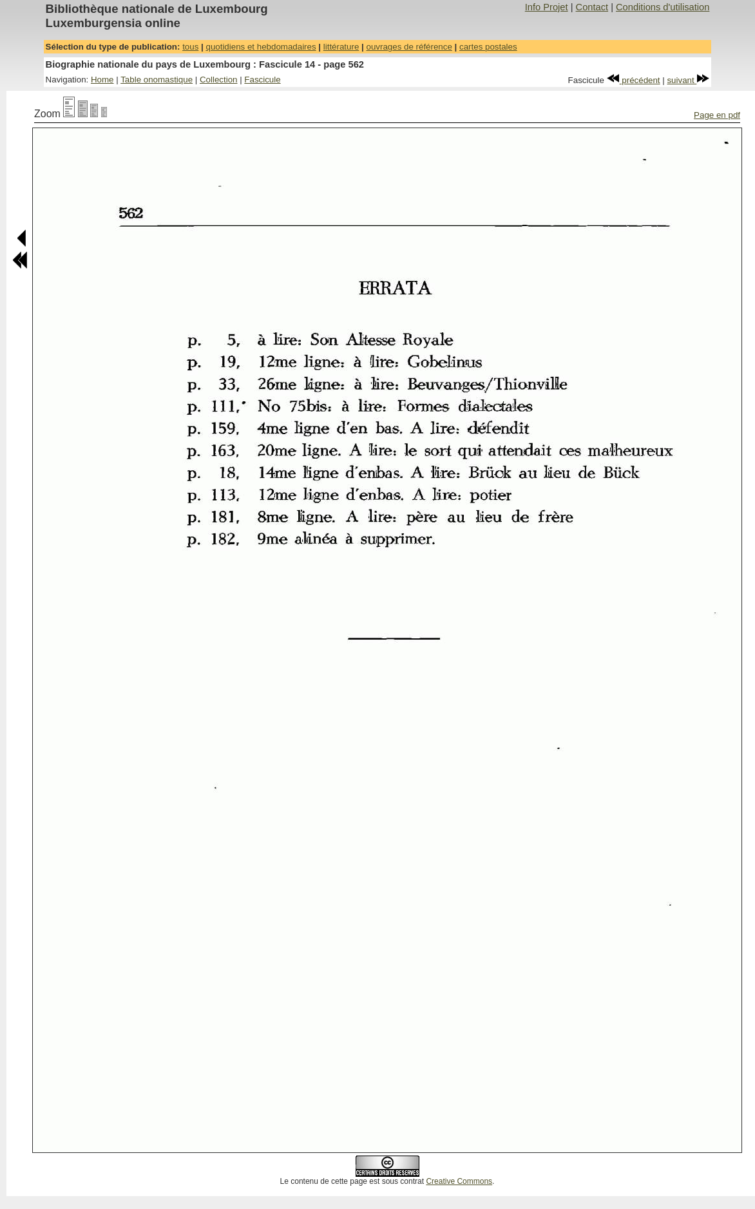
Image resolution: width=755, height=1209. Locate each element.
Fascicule (262, 79)
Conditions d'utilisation (662, 7)
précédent (633, 80)
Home (102, 79)
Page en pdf (717, 115)
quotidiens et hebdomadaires (260, 47)
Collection (219, 79)
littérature (341, 47)
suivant (688, 80)
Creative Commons (459, 1181)
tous (190, 47)
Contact (592, 7)
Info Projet (546, 7)
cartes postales (488, 47)
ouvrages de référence (409, 47)
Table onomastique (156, 79)
